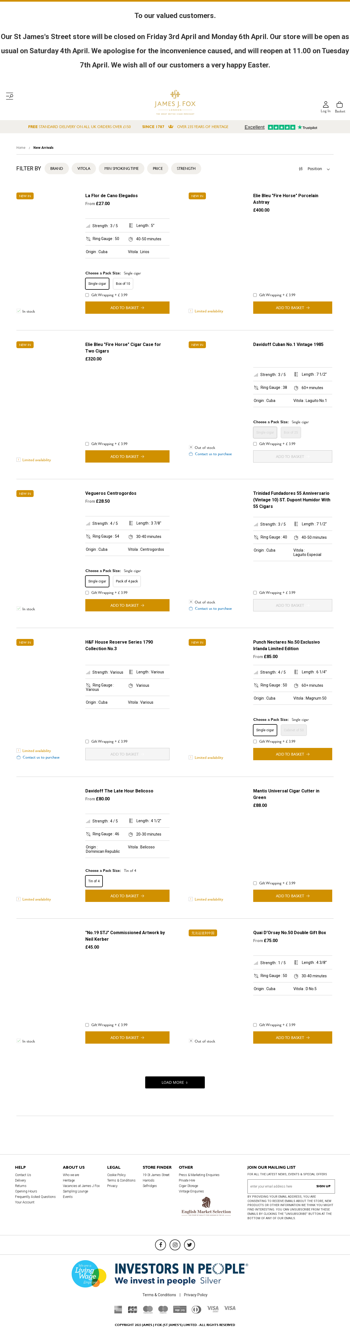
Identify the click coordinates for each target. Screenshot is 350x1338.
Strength (186, 168)
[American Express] (118, 1312)
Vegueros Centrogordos (110, 493)
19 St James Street (156, 1175)
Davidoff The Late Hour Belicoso (119, 791)
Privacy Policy (196, 1295)
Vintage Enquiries (191, 1191)
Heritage (69, 1180)
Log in (326, 111)
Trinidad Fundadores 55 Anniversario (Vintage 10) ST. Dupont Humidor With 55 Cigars (291, 500)
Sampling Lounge (75, 1191)
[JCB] (132, 1312)
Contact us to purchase (213, 454)
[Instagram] (175, 1244)
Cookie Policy (116, 1175)
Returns (21, 1186)
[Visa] (230, 1309)
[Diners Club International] (196, 1312)
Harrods (148, 1180)
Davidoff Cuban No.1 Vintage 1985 (288, 344)
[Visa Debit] (212, 1311)
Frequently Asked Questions (35, 1197)
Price (158, 168)
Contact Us (23, 1175)
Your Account (24, 1202)
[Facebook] (160, 1244)
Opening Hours (26, 1191)
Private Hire (187, 1180)
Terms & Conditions (121, 1180)
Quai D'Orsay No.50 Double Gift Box (289, 932)
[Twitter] (189, 1244)
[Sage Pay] (179, 1311)
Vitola (83, 168)
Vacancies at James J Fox (81, 1186)
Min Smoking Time (121, 168)
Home (21, 148)
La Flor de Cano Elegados (111, 195)
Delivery (20, 1180)
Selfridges (150, 1186)
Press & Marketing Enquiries (199, 1175)
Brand (56, 168)
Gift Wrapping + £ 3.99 (106, 295)
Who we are (71, 1175)
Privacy (112, 1186)
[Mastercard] (148, 1312)
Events (68, 1197)
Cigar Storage (188, 1186)
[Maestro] (163, 1312)
